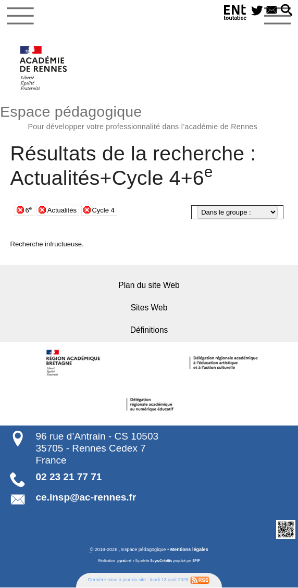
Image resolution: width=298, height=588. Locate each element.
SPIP (196, 561)
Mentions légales (189, 550)
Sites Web (149, 308)
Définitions (149, 330)
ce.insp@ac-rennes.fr (86, 497)
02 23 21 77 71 (69, 477)
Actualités (62, 210)
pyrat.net (124, 561)
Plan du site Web (149, 285)
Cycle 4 (103, 210)
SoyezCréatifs (161, 561)
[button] (286, 11)
